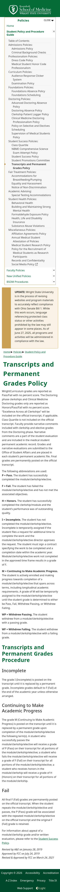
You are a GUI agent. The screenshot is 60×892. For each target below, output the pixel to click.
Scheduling (18, 129)
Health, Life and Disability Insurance (27, 220)
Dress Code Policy (22, 60)
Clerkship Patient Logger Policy (30, 114)
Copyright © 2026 (11, 873)
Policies (17, 351)
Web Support (25, 888)
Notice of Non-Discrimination (29, 187)
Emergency (27, 880)
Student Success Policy (25, 156)
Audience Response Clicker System (28, 77)
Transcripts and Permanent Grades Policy (29, 166)
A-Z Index (11, 880)
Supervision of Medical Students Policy (31, 135)
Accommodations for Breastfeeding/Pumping (27, 177)
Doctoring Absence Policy (27, 110)
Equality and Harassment (27, 183)
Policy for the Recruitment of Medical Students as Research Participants (30, 252)
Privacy (41, 880)
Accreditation (51, 873)
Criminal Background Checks (29, 52)
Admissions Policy (22, 48)
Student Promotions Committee (31, 160)
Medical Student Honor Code (29, 64)
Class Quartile (20, 145)
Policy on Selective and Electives (31, 126)
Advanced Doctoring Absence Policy (29, 104)
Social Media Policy (32, 264)
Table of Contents (18, 41)
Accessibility (32, 873)
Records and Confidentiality (28, 260)
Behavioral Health (22, 203)
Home (10, 26)
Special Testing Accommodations (31, 195)
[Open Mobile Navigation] (56, 8)
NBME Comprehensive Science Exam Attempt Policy (30, 150)
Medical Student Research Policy (31, 245)
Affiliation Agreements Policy (29, 233)
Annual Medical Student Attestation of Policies (26, 239)
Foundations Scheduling (26, 95)
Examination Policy (23, 83)
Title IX (53, 880)
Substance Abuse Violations (28, 226)
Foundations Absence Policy (28, 91)
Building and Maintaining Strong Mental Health (31, 208)
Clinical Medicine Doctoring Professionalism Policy (28, 120)
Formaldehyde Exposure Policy (30, 214)
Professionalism (21, 68)
